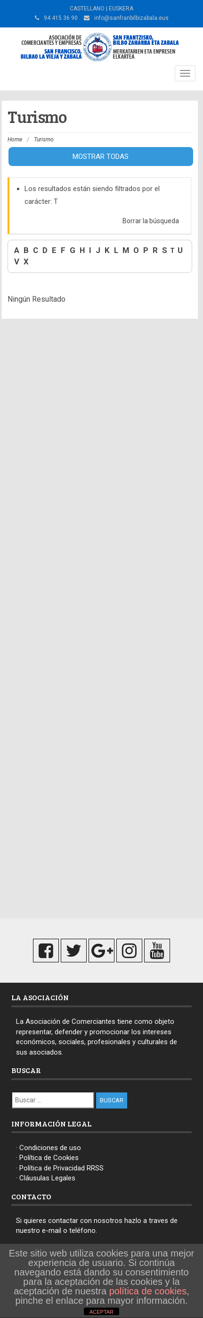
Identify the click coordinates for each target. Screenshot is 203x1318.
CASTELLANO (87, 8)
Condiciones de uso (50, 1147)
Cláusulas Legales (47, 1178)
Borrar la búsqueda (150, 221)
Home (15, 139)
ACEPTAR (101, 1312)
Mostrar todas (101, 156)
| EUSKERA (119, 8)
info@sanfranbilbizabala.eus (131, 18)
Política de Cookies (49, 1157)
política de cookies (148, 1291)
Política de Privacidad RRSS (61, 1168)
